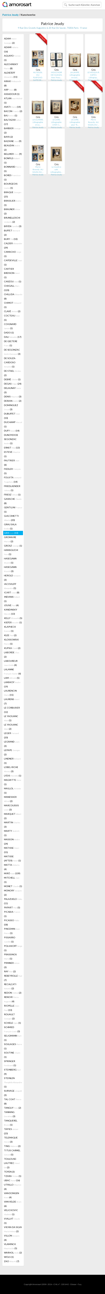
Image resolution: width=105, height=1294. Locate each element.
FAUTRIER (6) (11, 462)
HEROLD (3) (12, 577)
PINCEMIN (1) (12, 930)
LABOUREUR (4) (11, 662)
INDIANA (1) (12, 598)
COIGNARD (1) (10, 326)
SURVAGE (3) (13, 1092)
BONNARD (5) (12, 168)
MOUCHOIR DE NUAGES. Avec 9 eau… (56, 75)
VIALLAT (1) (12, 1220)
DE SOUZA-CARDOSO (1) (10, 362)
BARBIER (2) (12, 130)
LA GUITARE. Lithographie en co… (37, 122)
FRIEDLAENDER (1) (12, 488)
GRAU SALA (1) (10, 526)
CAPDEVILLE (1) (13, 262)
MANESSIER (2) (10, 799)
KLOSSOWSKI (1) (11, 641)
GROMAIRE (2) (10, 539)
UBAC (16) (12, 1180)
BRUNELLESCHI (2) (12, 219)
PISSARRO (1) (9, 939)
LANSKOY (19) (12, 684)
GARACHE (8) (13, 501)
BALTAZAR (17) (12, 121)
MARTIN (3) (12, 824)
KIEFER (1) (13, 622)
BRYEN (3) (12, 226)
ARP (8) (10, 89)
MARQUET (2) (12, 816)
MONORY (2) (13, 892)
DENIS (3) (12, 396)
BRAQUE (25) (12, 194)
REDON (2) (12, 992)
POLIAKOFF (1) (13, 948)
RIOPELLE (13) (12, 1007)
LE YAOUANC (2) (11, 726)
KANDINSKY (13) (10, 611)
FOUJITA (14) (12, 479)
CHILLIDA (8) (13, 296)
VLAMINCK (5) (10, 1246)
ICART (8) (11, 592)
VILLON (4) (12, 1237)
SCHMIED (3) (12, 1029)
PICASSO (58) (11, 922)
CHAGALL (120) (11, 287)
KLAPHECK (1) (10, 628)
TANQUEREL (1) (10, 1122)
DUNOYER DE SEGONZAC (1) (11, 439)
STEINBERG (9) (12, 1071)
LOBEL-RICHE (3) (11, 769)
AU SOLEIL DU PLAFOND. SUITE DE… (38, 76)
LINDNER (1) (12, 760)
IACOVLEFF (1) (10, 586)
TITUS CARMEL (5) (12, 1152)
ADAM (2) (10, 40)
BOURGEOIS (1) (11, 185)
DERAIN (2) (12, 400)
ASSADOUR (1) (11, 94)
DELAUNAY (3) (12, 390)
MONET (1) (13, 886)
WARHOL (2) (13, 1252)
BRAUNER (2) (12, 211)
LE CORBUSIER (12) (12, 709)
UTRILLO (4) (12, 1186)
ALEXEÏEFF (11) (10, 74)
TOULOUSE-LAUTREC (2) (12, 1163)
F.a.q (79, 1284)
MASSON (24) (12, 841)
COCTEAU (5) (12, 317)
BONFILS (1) (12, 160)
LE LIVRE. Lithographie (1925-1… (56, 122)
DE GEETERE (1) (10, 343)
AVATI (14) (12, 106)
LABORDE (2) (11, 654)
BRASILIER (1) (12, 202)
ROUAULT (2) (9, 1016)
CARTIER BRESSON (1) (12, 273)
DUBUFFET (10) (12, 415)
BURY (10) (11, 239)
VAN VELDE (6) (12, 1203)
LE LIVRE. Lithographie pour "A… (75, 122)
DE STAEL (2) (12, 373)
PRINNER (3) (11, 965)
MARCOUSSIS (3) (11, 807)
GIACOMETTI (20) (11, 517)
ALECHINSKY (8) (11, 66)
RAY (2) (10, 971)
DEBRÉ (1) (12, 379)
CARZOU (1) (12, 281)
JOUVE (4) (11, 605)
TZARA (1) (12, 1176)
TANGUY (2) (12, 1107)
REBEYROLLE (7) (13, 977)
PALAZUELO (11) (13, 901)
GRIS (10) (11, 532)
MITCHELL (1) (11, 879)
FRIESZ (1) (12, 494)
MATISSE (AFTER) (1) (12, 858)
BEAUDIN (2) (12, 147)
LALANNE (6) (12, 671)
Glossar (73, 1284)
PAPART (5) (12, 907)
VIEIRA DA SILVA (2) (13, 1229)
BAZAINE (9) (12, 141)
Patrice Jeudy (10, 14)
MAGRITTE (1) (12, 782)
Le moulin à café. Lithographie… (56, 169)
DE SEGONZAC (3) (12, 351)
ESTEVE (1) (12, 454)
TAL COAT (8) (12, 1101)
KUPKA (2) (12, 648)
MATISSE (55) (11, 850)
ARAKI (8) (12, 83)
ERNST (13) (12, 447)
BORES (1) (12, 177)
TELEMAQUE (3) (11, 1139)
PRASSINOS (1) (10, 956)
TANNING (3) (9, 1114)
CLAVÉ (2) (12, 311)
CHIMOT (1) (12, 304)
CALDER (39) (13, 245)
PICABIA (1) (12, 913)
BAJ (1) (10, 115)
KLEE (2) (10, 635)
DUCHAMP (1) (13, 424)
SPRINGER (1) (10, 1063)
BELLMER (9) (13, 154)
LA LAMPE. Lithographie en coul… (75, 75)
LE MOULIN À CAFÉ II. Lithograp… (93, 75)
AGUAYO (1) (12, 57)
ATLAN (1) (13, 100)
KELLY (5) (13, 618)
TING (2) (12, 1146)
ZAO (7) (11, 1261)
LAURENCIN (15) (10, 692)
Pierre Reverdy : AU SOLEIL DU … (93, 122)
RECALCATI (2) (10, 986)
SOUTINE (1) (12, 1054)
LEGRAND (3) (12, 743)
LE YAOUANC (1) (11, 718)
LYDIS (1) (12, 775)
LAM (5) (11, 677)
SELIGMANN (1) (12, 1037)
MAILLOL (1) (12, 790)
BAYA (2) (8, 136)
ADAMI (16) (11, 49)
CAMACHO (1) (12, 253)
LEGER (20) (11, 735)
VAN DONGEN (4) (11, 1195)
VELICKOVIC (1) (11, 1212)
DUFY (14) (11, 430)
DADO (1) (9, 332)
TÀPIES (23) (11, 1131)
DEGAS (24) (12, 383)
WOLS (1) (9, 1257)
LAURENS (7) (11, 701)
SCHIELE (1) (12, 1022)
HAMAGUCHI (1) (11, 552)
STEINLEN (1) (13, 1082)
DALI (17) (12, 337)
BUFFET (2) (12, 232)
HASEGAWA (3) (10, 569)
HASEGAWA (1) (10, 560)
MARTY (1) (12, 833)
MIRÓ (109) (12, 873)
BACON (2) (13, 111)
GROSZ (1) (13, 545)
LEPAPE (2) (12, 752)
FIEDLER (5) (12, 471)
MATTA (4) (11, 867)
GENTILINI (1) (13, 509)
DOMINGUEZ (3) (11, 407)
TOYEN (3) (9, 1171)
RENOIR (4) (11, 999)
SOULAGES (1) (13, 1046)
